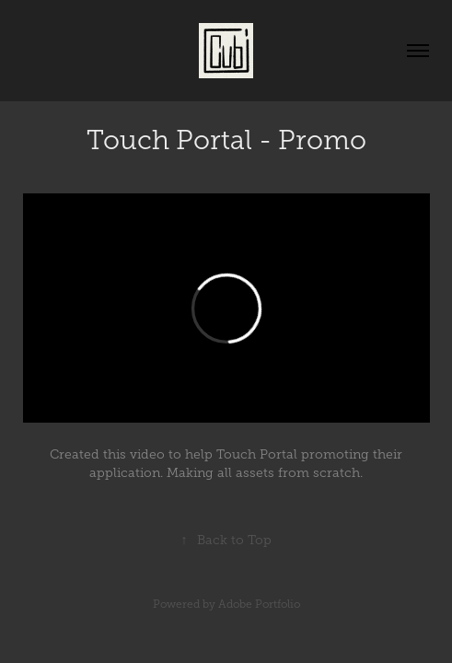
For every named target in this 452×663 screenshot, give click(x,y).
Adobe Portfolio (259, 604)
